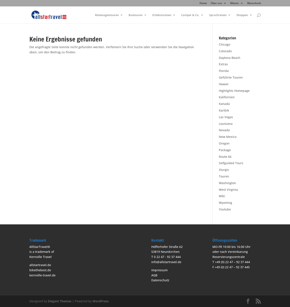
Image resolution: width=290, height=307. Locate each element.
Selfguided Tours (231, 163)
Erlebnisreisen (161, 15)
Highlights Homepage (234, 91)
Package (225, 150)
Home (203, 3)
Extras (223, 64)
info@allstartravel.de (166, 262)
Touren (224, 176)
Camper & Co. (190, 15)
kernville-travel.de (42, 275)
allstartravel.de (40, 265)
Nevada (224, 130)
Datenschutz (160, 280)
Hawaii (223, 84)
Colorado (225, 51)
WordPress (101, 301)
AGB (154, 275)
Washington (227, 183)
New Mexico (227, 137)
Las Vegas (226, 117)
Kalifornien (227, 97)
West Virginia (228, 190)
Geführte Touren (231, 77)
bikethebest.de (40, 270)
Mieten (234, 3)
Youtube (225, 209)
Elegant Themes (59, 301)
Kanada (224, 104)
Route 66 (225, 157)
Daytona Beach (229, 58)
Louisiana (226, 124)
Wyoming (225, 203)
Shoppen (242, 15)
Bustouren (136, 15)
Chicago (224, 44)
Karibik (224, 110)
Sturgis (224, 170)
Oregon (224, 143)
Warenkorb (254, 3)
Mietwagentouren (107, 15)
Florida (224, 71)
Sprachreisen (218, 15)
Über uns (216, 3)
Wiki (222, 196)
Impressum (159, 270)
